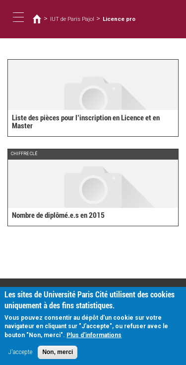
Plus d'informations (94, 336)
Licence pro (119, 18)
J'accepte (20, 353)
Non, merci (57, 353)
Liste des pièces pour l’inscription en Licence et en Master (86, 122)
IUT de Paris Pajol (72, 18)
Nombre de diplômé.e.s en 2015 (58, 215)
